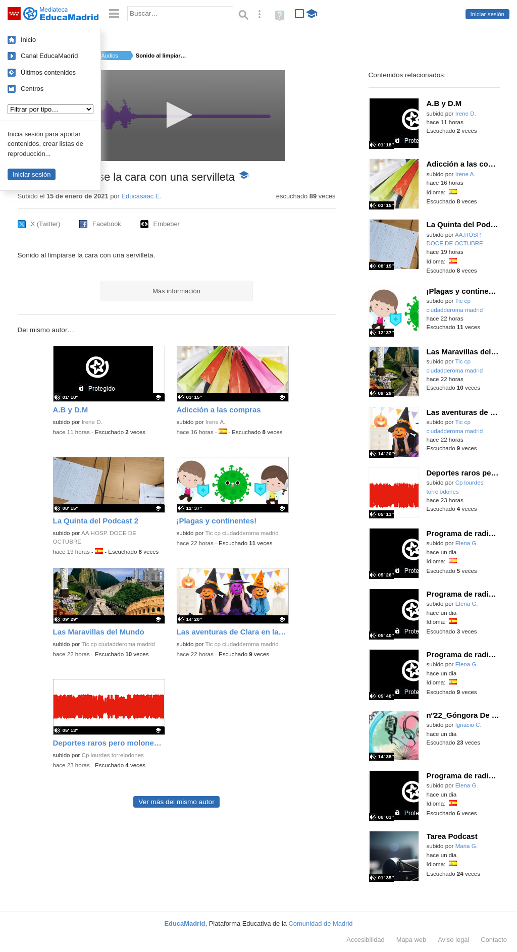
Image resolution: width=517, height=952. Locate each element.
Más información (176, 291)
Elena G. (466, 543)
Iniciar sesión (487, 14)
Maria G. (466, 846)
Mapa (411, 939)
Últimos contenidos (48, 72)
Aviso (453, 939)
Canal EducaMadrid (49, 56)
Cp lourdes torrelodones (113, 755)
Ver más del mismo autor (176, 802)
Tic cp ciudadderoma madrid (241, 533)
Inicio (28, 39)
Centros (32, 88)
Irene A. (215, 422)
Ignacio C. (468, 725)
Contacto (494, 939)
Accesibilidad (365, 939)
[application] (176, 115)
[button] (176, 114)
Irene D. (92, 422)
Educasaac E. (141, 196)
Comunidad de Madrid (321, 923)
